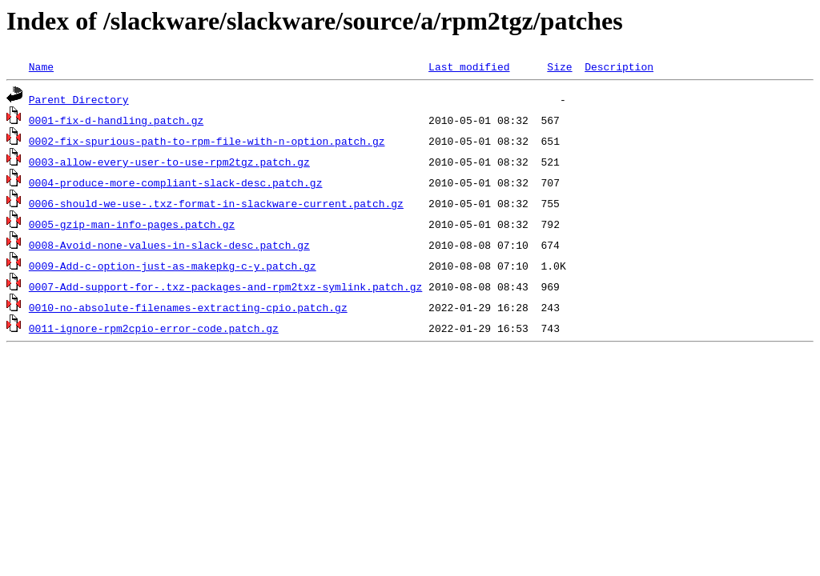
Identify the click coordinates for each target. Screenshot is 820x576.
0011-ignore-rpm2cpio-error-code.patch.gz (154, 328)
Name (41, 66)
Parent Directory (79, 99)
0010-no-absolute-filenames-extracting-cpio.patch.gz (188, 307)
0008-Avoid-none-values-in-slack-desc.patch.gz (169, 245)
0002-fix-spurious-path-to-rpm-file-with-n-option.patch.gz (207, 141)
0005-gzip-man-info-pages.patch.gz (132, 224)
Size (559, 66)
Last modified (468, 66)
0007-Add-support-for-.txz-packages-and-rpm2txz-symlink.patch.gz (225, 286)
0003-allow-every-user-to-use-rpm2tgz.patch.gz (169, 161)
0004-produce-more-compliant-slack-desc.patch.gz (176, 182)
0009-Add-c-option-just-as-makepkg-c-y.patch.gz (172, 265)
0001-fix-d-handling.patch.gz (116, 120)
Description (619, 66)
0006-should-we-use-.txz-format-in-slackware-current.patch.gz (216, 203)
